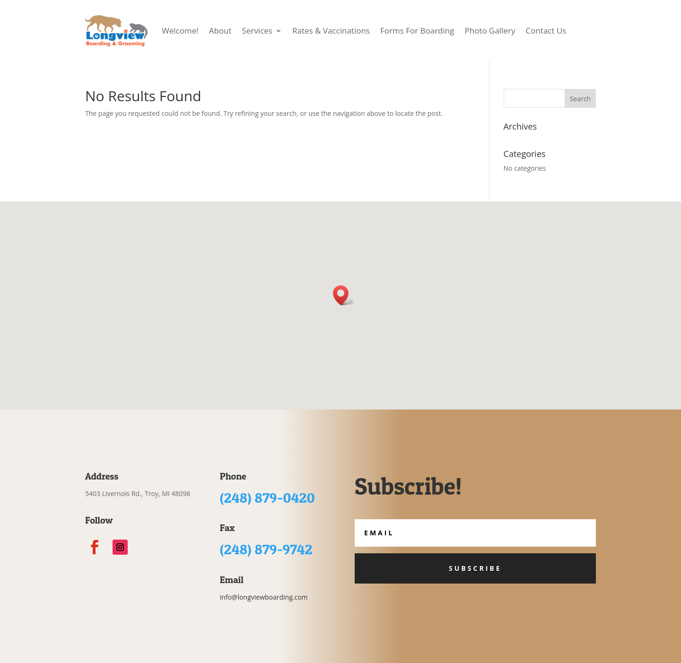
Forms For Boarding (417, 30)
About (220, 30)
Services (257, 30)
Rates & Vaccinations (331, 30)
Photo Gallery (489, 30)
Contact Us (545, 30)
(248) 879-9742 (266, 549)
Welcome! (180, 30)
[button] (344, 295)
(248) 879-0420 (267, 497)
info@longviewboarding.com (264, 597)
